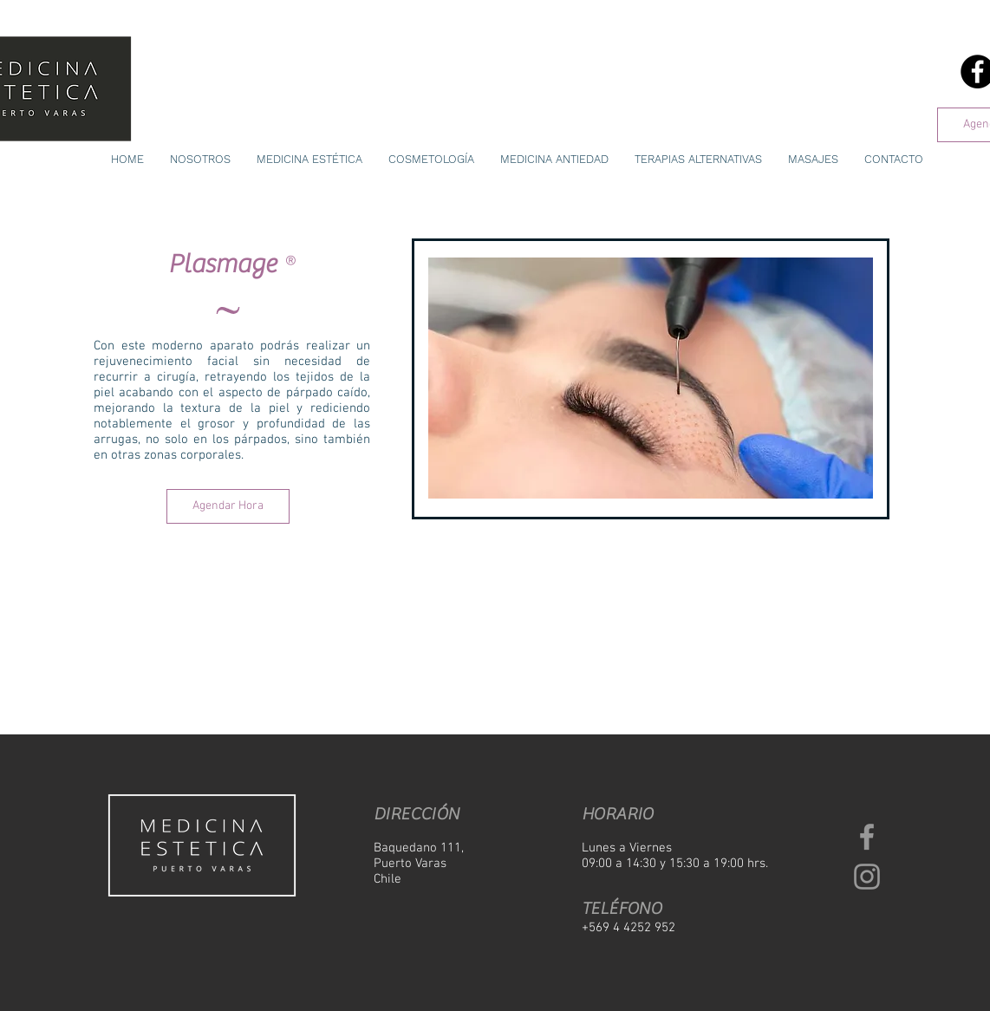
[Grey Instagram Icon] (867, 876)
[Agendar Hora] (228, 506)
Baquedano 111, (419, 848)
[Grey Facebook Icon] (867, 836)
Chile (387, 879)
